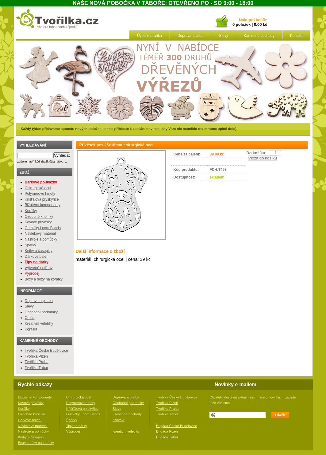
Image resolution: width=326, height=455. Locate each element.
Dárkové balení (37, 256)
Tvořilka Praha (36, 362)
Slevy (223, 35)
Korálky (31, 211)
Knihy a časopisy (38, 251)
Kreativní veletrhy (39, 323)
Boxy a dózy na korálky (44, 279)
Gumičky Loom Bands (43, 228)
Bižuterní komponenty (42, 205)
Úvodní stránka (149, 35)
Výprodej (32, 273)
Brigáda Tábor (167, 437)
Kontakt (296, 35)
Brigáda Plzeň (167, 431)
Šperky (30, 245)
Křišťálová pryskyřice (42, 199)
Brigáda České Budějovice (176, 426)
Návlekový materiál (40, 233)
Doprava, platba (191, 35)
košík (259, 20)
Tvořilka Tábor (36, 368)
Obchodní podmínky (41, 312)
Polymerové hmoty (40, 193)
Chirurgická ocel (38, 188)
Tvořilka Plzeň (36, 356)
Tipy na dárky (76, 426)
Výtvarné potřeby (39, 268)
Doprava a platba (39, 301)
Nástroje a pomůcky (41, 239)
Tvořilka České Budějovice (46, 350)
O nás (30, 318)
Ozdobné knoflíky (39, 216)
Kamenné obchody (259, 35)
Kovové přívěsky (38, 222)
